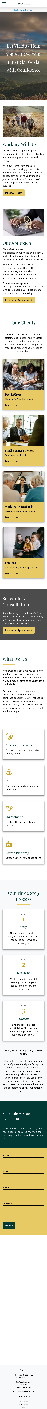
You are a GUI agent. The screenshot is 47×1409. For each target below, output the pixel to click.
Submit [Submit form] (9, 1225)
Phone (6, 1187)
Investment (23, 1404)
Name (6, 1155)
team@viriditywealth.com (23, 1391)
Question (7, 1203)
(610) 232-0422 (26, 1375)
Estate (23, 1407)
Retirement (23, 1401)
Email (5, 1171)
